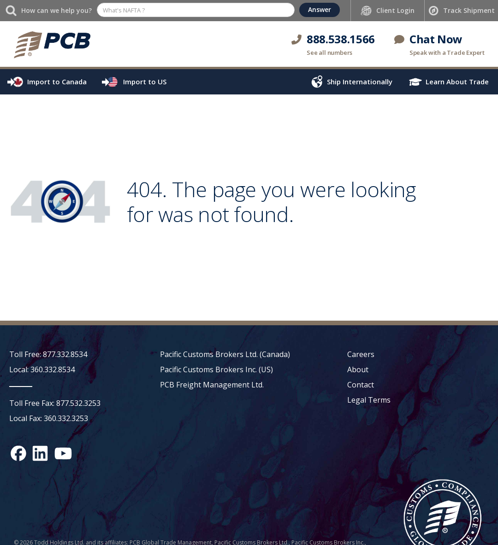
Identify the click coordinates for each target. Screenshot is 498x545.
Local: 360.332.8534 (42, 369)
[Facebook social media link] (18, 453)
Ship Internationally (359, 81)
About (357, 369)
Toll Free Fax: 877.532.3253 (55, 403)
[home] (52, 44)
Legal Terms (369, 400)
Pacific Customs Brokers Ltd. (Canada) (225, 354)
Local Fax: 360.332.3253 (48, 418)
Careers (360, 354)
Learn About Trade (457, 81)
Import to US (144, 81)
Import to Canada (57, 81)
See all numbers (329, 52)
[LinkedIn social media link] (40, 453)
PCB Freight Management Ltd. (212, 385)
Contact (360, 385)
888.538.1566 (341, 39)
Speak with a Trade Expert (447, 52)
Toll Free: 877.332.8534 (48, 354)
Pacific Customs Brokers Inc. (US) (216, 369)
